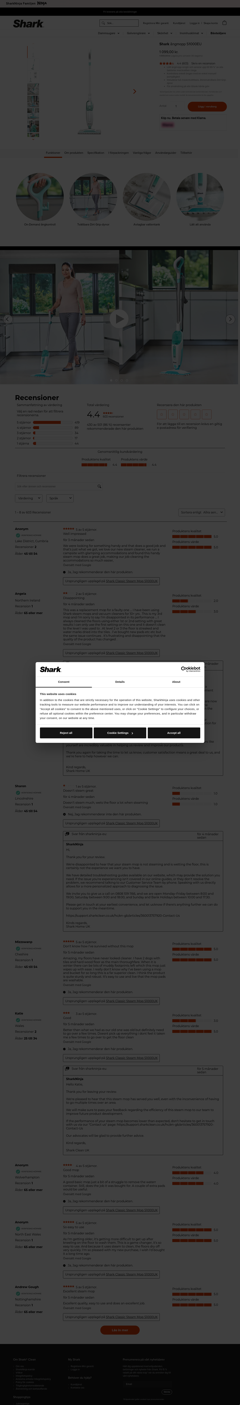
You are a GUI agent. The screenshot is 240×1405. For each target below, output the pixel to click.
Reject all (66, 732)
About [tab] (176, 681)
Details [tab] (120, 681)
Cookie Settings (120, 732)
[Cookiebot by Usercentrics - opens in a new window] (183, 669)
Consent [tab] (64, 681)
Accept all (174, 732)
